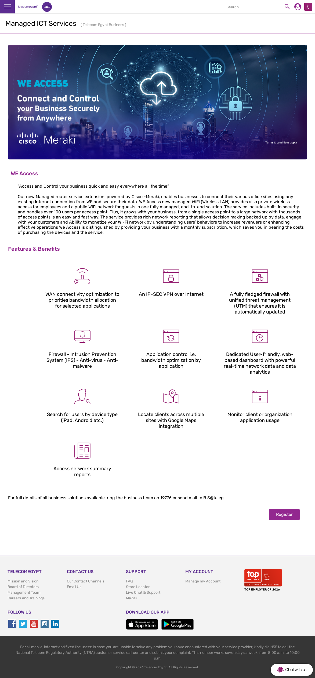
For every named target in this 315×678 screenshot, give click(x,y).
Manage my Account (202, 581)
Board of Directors (23, 587)
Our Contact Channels (85, 581)
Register (284, 514)
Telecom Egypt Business (104, 25)
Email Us (74, 587)
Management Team (24, 592)
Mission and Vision (23, 581)
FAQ (129, 581)
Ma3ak (131, 598)
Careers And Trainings (26, 598)
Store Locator (138, 587)
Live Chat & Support (143, 592)
